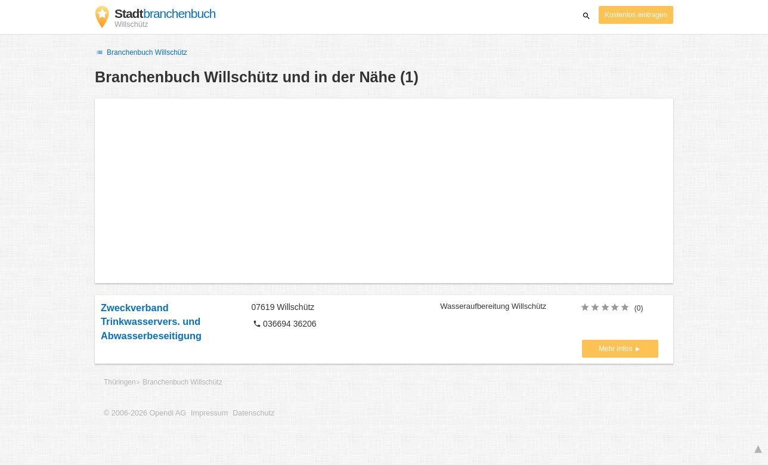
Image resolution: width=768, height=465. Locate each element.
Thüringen (120, 382)
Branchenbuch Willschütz (141, 52)
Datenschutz (253, 413)
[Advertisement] (384, 190)
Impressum (209, 413)
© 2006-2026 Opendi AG (145, 413)
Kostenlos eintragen (636, 15)
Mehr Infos (616, 349)
